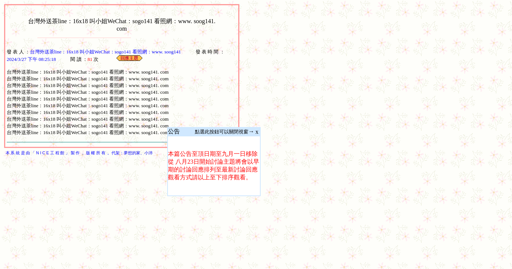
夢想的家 (132, 153)
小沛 (148, 153)
